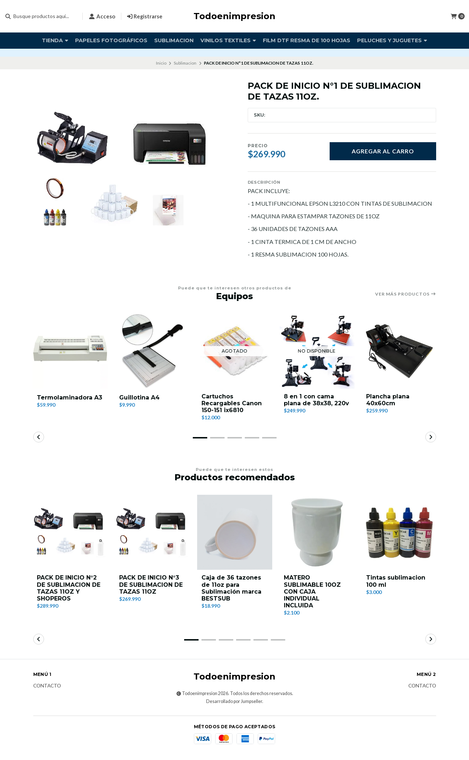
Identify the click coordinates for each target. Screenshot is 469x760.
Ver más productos (405, 294)
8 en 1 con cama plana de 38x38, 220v (316, 400)
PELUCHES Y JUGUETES (392, 40)
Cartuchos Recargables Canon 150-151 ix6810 (231, 403)
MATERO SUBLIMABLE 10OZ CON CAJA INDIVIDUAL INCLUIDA (312, 591)
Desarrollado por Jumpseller (234, 701)
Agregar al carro (383, 151)
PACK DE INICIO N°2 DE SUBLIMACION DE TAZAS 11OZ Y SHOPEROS (68, 588)
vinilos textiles (228, 40)
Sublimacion (174, 40)
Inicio (161, 63)
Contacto (47, 686)
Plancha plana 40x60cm (387, 400)
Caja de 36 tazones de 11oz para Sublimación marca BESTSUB (231, 588)
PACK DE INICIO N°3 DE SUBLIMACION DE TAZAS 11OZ (151, 584)
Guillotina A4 (139, 397)
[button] (200, 437)
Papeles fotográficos (111, 40)
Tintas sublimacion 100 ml (395, 581)
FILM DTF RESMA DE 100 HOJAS (306, 40)
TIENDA (55, 40)
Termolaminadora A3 (69, 397)
